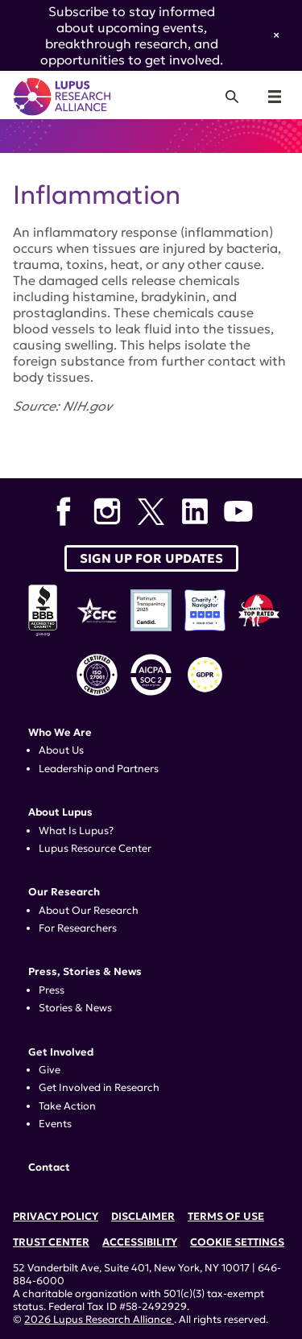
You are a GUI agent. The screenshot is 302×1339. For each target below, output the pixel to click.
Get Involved (60, 1052)
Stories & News (75, 1008)
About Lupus (60, 812)
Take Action (67, 1106)
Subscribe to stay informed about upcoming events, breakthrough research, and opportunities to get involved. (131, 35)
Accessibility (139, 1242)
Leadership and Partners (99, 768)
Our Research (64, 892)
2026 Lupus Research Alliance (99, 1319)
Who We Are (60, 732)
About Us (61, 750)
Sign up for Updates (151, 558)
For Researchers (78, 928)
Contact (49, 1167)
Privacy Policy (55, 1216)
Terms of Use (226, 1216)
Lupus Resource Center (95, 848)
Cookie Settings (237, 1242)
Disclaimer (143, 1216)
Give (49, 1070)
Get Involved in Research (99, 1087)
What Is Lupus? (76, 830)
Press (51, 990)
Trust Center (51, 1242)
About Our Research (89, 910)
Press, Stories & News (85, 971)
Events (55, 1124)
